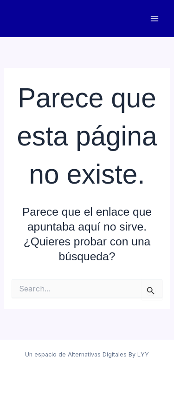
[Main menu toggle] (154, 18)
